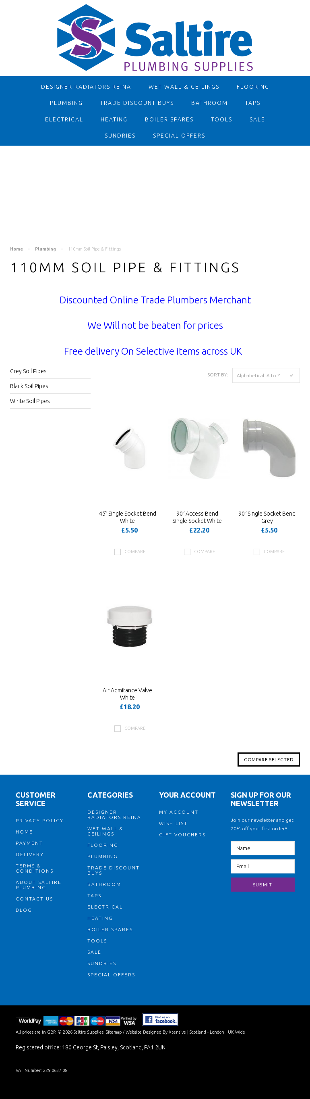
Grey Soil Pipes (28, 371)
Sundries (120, 135)
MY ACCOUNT (178, 812)
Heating (114, 119)
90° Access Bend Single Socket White (197, 517)
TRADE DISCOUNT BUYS (137, 103)
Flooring (253, 87)
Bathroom (209, 103)
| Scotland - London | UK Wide (215, 1032)
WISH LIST (173, 823)
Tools (221, 119)
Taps (252, 103)
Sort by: (217, 374)
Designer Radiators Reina (86, 87)
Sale (257, 119)
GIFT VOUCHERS (182, 834)
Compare (134, 551)
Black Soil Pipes (29, 386)
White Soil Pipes (30, 401)
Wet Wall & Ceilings (184, 87)
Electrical (64, 119)
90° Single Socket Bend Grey (267, 517)
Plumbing (66, 103)
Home (16, 249)
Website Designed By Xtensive (156, 1032)
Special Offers (179, 135)
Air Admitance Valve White (127, 694)
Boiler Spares (169, 119)
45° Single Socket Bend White (127, 517)
